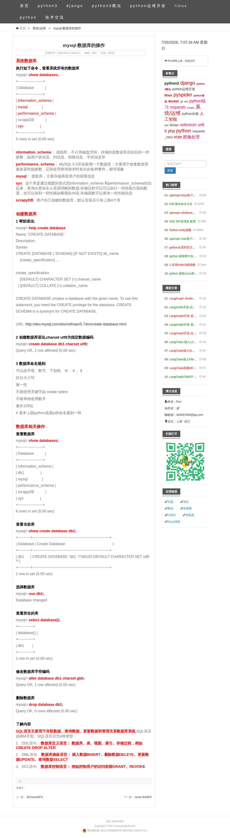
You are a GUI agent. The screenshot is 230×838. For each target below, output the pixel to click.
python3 (48, 6)
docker (173, 101)
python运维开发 (148, 6)
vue (178, 136)
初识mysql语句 (34, 797)
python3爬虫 (107, 6)
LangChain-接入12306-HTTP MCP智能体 (183, 342)
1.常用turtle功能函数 (182, 264)
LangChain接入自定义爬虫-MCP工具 (183, 350)
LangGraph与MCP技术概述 (183, 376)
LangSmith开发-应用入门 (183, 307)
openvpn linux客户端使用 (183, 195)
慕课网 (187, 508)
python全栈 (190, 113)
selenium (188, 124)
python (28, 17)
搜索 (170, 170)
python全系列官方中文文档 (183, 247)
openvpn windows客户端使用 (183, 212)
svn (186, 101)
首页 (24, 6)
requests (178, 107)
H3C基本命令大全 (181, 204)
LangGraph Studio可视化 (183, 298)
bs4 (167, 125)
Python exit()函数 (180, 230)
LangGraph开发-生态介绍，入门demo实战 (183, 333)
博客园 (189, 515)
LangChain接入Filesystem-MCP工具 (183, 359)
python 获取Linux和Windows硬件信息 (183, 273)
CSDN (171, 515)
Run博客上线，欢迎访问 (181, 60)
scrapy (190, 107)
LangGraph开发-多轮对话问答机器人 (183, 316)
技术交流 (54, 17)
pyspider (182, 94)
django (75, 6)
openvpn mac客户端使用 (183, 238)
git (181, 101)
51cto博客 (173, 521)
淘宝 (186, 502)
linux (181, 6)
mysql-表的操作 (143, 797)
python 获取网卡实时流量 (183, 256)
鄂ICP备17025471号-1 (135, 830)
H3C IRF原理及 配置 (182, 221)
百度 (170, 502)
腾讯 (170, 508)
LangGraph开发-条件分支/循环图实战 (183, 324)
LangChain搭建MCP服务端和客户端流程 (183, 368)
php (171, 131)
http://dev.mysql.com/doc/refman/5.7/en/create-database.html (75, 324)
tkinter (174, 125)
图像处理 (191, 137)
